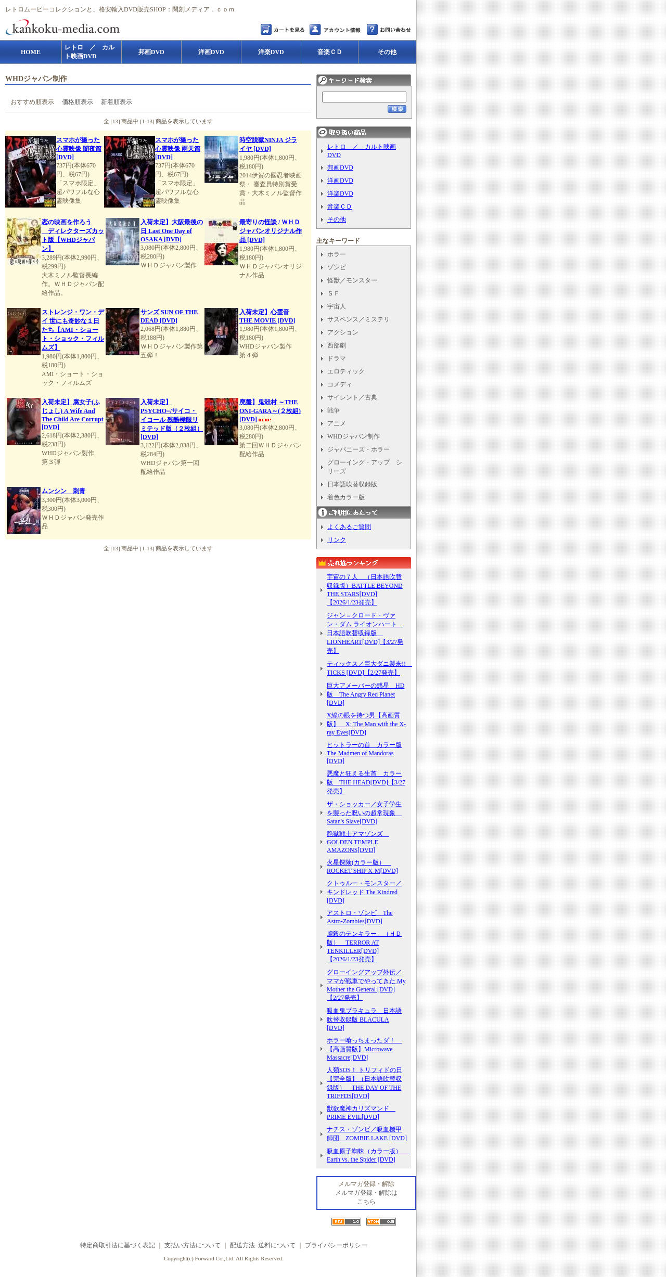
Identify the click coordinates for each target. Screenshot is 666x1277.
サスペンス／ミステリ (358, 319)
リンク (336, 540)
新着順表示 (116, 102)
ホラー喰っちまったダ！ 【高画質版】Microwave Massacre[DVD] (364, 1049)
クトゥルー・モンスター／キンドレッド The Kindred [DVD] (364, 892)
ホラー (336, 254)
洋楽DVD (340, 193)
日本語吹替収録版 (352, 484)
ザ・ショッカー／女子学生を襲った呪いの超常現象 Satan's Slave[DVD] (364, 813)
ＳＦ (333, 293)
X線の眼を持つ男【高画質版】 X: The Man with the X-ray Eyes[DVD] (366, 724)
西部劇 (336, 345)
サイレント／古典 (352, 397)
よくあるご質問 (349, 527)
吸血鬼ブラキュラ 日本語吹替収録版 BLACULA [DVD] (364, 1019)
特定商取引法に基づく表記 (117, 1245)
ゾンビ (336, 267)
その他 (336, 219)
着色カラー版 (346, 497)
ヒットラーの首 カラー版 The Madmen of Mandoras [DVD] (364, 753)
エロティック (346, 371)
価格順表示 (77, 102)
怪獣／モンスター (352, 280)
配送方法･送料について (263, 1245)
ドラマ (336, 358)
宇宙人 (336, 306)
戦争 (333, 410)
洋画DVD (340, 180)
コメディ (339, 384)
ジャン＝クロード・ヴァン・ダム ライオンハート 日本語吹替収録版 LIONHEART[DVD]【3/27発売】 (365, 633)
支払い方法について (192, 1245)
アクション (342, 332)
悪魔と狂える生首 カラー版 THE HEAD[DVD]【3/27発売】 (366, 782)
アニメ (336, 423)
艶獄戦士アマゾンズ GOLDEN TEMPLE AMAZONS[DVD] (358, 842)
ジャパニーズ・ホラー (358, 449)
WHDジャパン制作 (353, 436)
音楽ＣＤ (339, 206)
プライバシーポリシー (336, 1245)
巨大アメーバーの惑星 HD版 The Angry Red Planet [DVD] (365, 694)
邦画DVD (340, 167)
